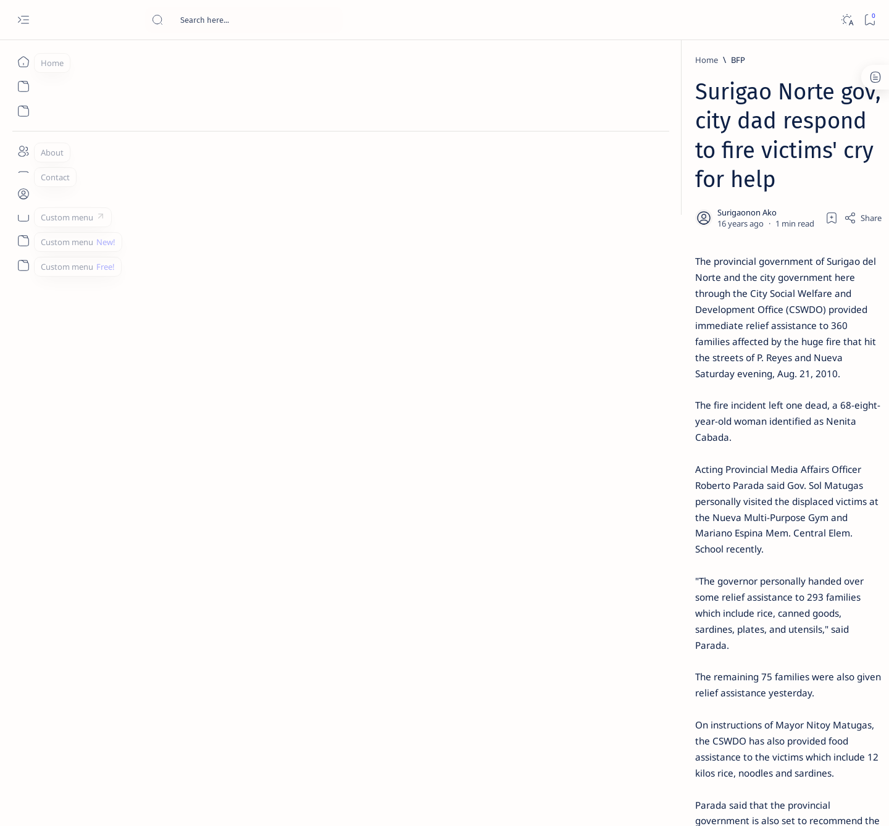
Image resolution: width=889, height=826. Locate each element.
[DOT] (699, 403)
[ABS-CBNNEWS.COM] (676, 645)
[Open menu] (23, 20)
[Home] (23, 61)
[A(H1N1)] (676, 615)
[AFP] (766, 676)
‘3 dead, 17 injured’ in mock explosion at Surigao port (715, 507)
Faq (759, 746)
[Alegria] (699, 335)
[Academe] (766, 645)
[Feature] (703, 193)
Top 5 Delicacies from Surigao (721, 210)
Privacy (727, 746)
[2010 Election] (766, 584)
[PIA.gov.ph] (246, 561)
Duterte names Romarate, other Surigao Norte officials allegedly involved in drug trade (728, 365)
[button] (295, 560)
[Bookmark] (869, 20)
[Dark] (847, 20)
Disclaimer (684, 746)
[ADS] (676, 676)
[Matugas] (189, 561)
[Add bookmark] (560, 157)
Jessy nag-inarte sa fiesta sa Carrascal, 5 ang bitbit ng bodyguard (718, 298)
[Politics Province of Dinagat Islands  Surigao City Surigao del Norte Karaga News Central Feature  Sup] (676, 584)
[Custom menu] (23, 216)
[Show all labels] (661, 705)
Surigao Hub (134, 801)
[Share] (591, 157)
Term (644, 746)
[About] (23, 151)
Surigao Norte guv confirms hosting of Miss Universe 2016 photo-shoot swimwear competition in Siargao (722, 440)
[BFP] (171, 59)
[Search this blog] (244, 20)
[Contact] (23, 176)
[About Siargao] (766, 615)
